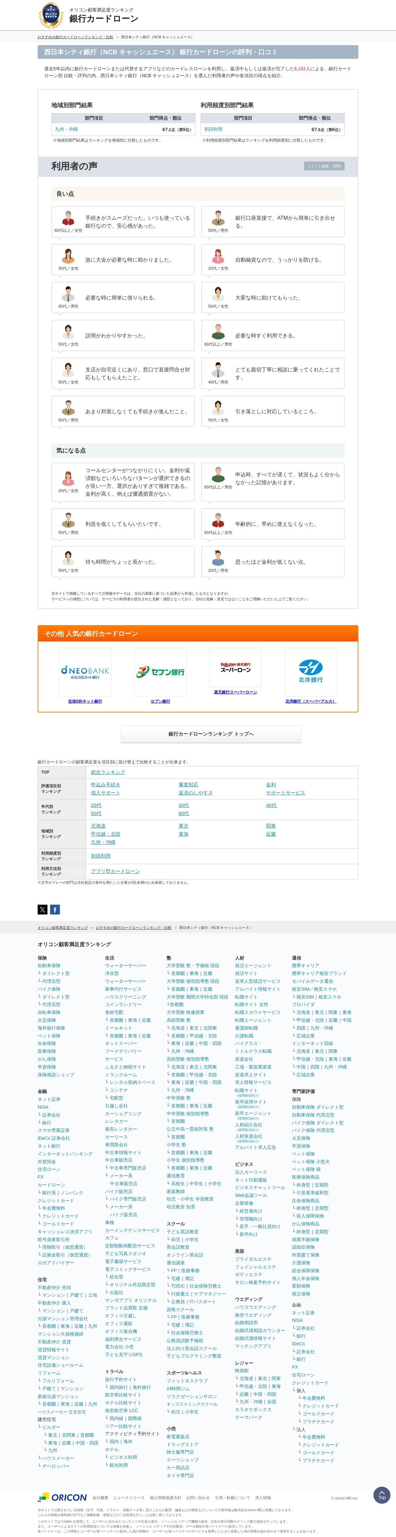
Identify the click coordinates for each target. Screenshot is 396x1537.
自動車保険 (49, 965)
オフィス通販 (119, 1323)
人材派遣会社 (248, 1138)
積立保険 (301, 1293)
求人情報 (263, 1497)
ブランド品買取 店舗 (126, 1307)
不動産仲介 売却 (54, 1287)
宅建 (175, 1278)
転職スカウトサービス (258, 1012)
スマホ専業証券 (54, 1130)
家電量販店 (178, 1436)
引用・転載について (232, 1497)
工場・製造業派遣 (253, 1066)
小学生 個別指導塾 (186, 1160)
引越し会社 (116, 1105)
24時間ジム (178, 1388)
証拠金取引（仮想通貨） (67, 1254)
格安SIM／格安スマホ (314, 989)
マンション (53, 1295)
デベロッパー (56, 1466)
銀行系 (49, 1192)
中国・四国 (87, 1442)
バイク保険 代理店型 (313, 1130)
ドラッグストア (183, 1444)
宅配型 (116, 1098)
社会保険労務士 (205, 1286)
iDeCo (298, 1343)
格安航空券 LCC (121, 1410)
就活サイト (246, 973)
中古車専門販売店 (128, 1167)
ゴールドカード (58, 1223)
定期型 (322, 1184)
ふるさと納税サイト (125, 1066)
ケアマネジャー (210, 1293)
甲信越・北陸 (105, 834)
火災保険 (47, 1020)
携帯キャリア (305, 965)
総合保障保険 (305, 1270)
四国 (301, 1028)
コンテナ (119, 1090)
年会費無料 (53, 1208)
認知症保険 (303, 1247)
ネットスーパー (121, 1043)
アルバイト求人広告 (255, 1147)
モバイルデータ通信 (312, 981)
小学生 (215, 1183)
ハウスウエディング (255, 1307)
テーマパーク (248, 1417)
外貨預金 (47, 1161)
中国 (346, 1020)
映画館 (242, 1370)
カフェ (112, 1237)
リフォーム (49, 1372)
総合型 (116, 1276)
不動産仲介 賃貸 (54, 1341)
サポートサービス (285, 792)
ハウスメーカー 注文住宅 (62, 1411)
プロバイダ (303, 1004)
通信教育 (176, 1175)
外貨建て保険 (305, 1254)
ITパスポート (202, 1301)
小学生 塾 (176, 1144)
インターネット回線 (312, 1043)
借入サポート (105, 792)
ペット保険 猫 (306, 1169)
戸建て (76, 1295)
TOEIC (178, 1286)
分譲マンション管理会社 (63, 1318)
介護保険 (301, 1262)
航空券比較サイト (123, 1394)
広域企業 (306, 1035)
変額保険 (301, 1286)
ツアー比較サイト (123, 1426)
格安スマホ (329, 996)
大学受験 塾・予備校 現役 (193, 965)
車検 (109, 1222)
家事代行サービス (123, 989)
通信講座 (176, 1262)
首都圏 (49, 1326)
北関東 (69, 1435)
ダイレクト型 (56, 973)
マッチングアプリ (253, 1346)
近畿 (271, 834)
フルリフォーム (58, 1380)
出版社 (116, 1292)
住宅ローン (49, 1169)
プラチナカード (318, 1421)
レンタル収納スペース (132, 1082)
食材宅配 (114, 1012)
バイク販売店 (119, 1191)
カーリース (116, 1136)
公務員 (178, 1301)
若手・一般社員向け (260, 1226)
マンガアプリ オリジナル (131, 1300)
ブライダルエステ (253, 1259)
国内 (114, 1441)
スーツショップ (183, 1459)
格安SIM (305, 996)
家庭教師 (176, 1191)
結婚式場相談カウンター (260, 1330)
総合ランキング (108, 772)
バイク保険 (49, 989)
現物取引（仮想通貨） (65, 1247)
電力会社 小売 (119, 1346)
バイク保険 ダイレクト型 (318, 1122)
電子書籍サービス (123, 1261)
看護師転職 (246, 1028)
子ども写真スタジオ (125, 1253)
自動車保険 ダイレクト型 (318, 1107)
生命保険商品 (305, 1200)
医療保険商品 (305, 1177)
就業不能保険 (305, 1239)
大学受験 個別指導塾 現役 (193, 981)
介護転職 (244, 1035)
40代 (271, 805)
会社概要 (100, 1497)
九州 (92, 1326)
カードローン (51, 1184)
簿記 (189, 1278)
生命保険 (47, 1043)
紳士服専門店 (180, 1452)
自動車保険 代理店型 (313, 1115)
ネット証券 (49, 1099)
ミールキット (119, 1028)
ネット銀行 (49, 1146)
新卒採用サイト (251, 1104)
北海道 (98, 825)
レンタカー (116, 1121)
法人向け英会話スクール (192, 1348)
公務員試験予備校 (185, 1340)
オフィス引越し (121, 1315)
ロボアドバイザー (56, 1262)
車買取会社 (116, 1144)
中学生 (196, 1183)
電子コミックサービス (128, 1269)
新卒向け (249, 1234)
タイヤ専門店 (180, 1475)
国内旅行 (119, 1387)
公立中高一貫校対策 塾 (190, 1129)
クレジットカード (56, 1200)
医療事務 (190, 1270)
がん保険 (47, 1059)
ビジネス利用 (123, 1457)
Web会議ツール (251, 1195)
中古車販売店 (119, 1160)
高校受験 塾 (179, 1020)
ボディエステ (248, 1274)
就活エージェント (253, 965)
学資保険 (47, 1066)
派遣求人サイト (251, 1074)
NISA (43, 1107)
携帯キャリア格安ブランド (319, 973)
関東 (271, 825)
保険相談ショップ (56, 1074)
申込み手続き (105, 784)
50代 (96, 813)
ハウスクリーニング (125, 996)
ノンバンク (72, 1192)
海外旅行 (142, 1387)
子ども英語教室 (183, 1231)
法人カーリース (251, 1172)
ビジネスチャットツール (260, 1187)
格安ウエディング (253, 1315)
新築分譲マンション (58, 1396)
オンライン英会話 (185, 1254)
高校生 (178, 1183)
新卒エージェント (253, 1115)
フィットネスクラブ (187, 1380)
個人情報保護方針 (165, 1497)
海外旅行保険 (51, 1028)
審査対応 (188, 784)
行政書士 (180, 1293)
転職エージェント (253, 1020)
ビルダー (51, 1427)
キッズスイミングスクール (192, 1404)
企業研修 (244, 1203)
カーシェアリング (123, 1113)
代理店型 (51, 981)
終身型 (303, 1184)
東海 (184, 834)
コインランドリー (123, 1004)
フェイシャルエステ (255, 1267)
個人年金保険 (305, 1278)
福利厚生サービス (123, 1339)
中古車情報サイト (123, 1152)
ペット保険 (49, 1035)
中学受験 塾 (179, 1098)
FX (41, 1177)
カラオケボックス (253, 1409)
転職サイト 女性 (251, 1004)
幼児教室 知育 (181, 1206)
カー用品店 (178, 1467)
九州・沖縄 (66, 129)
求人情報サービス (253, 1082)
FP (174, 1270)
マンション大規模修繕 (60, 1334)
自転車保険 (49, 1012)
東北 (184, 825)
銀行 (46, 1122)
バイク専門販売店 (128, 1199)
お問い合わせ (198, 1497)
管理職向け (251, 1218)
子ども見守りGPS (123, 1354)
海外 (128, 1441)
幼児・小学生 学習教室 (190, 1199)
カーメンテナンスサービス (132, 1230)
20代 (96, 805)
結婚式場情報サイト (255, 1338)
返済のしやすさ (196, 792)
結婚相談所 (246, 1322)
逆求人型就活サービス (258, 981)
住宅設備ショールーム (60, 1365)
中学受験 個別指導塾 (188, 1113)
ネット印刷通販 (251, 1180)
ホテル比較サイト (123, 1402)
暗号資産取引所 (54, 1239)
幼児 (175, 1239)
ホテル (112, 1449)
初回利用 (213, 129)
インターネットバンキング (65, 1153)
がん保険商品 (305, 1223)
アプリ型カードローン (115, 871)
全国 (271, 1401)
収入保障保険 (310, 1216)
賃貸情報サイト (54, 1349)
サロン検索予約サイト (258, 1282)
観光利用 (119, 1465)
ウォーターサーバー (125, 965)
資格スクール (180, 1309)
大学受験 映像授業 (186, 1012)
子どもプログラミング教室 (194, 1355)
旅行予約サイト (121, 1379)
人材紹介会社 (248, 1127)
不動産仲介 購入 (54, 1303)
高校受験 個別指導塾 (188, 1059)
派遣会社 (244, 1059)
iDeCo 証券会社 (54, 1138)
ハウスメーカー (58, 1458)
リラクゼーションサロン (192, 1396)
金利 (271, 784)
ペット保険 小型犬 (311, 1161)
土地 (92, 1295)
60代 (184, 813)
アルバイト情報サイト (258, 989)
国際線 (135, 1418)
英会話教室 (178, 1247)
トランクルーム (121, 1074)
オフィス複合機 (121, 1331)
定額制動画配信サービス (130, 1245)
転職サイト (246, 996)
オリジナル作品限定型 (132, 1284)
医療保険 (47, 1051)
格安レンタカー (121, 1129)
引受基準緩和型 (313, 1192)
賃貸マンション (54, 1357)
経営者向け (251, 1211)
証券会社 (51, 1115)
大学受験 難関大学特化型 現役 (198, 996)
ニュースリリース (129, 1497)
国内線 (116, 1418)
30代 (184, 805)
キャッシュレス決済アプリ (65, 1231)
